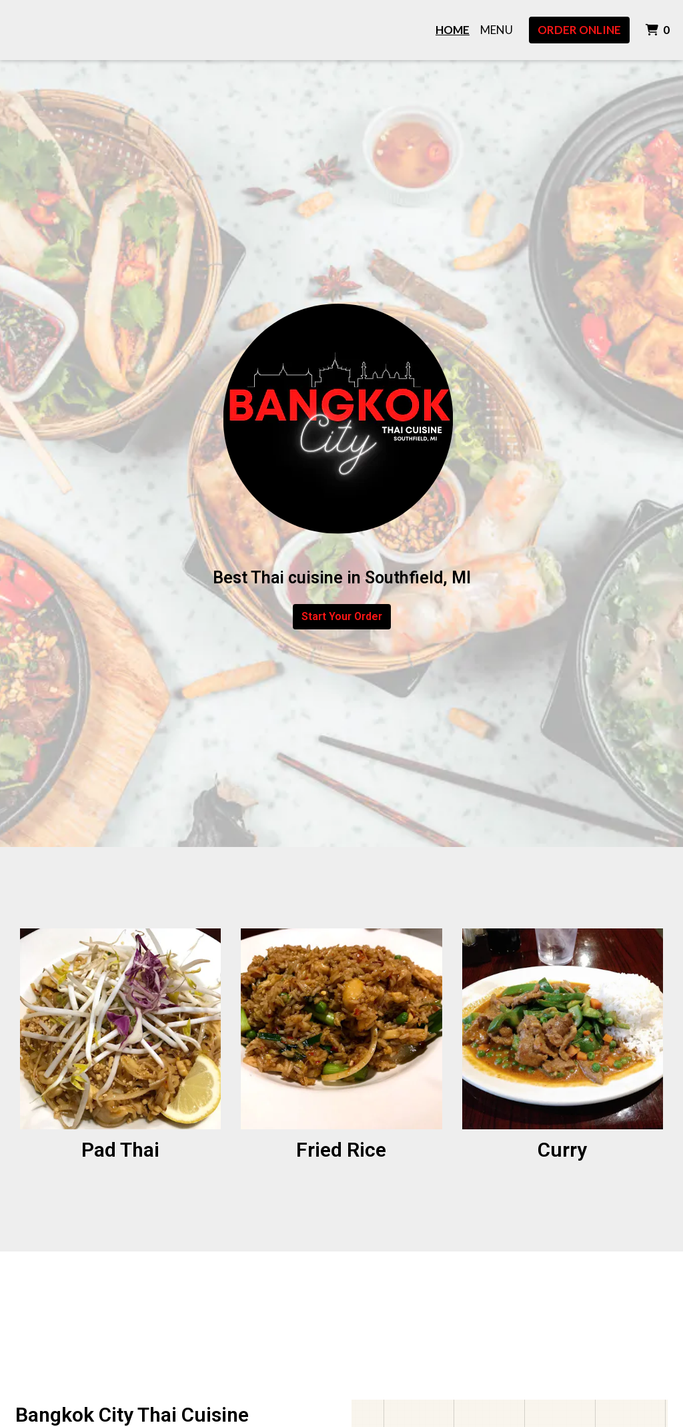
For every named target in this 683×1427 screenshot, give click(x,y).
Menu (496, 30)
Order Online (579, 30)
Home (453, 30)
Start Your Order (341, 616)
